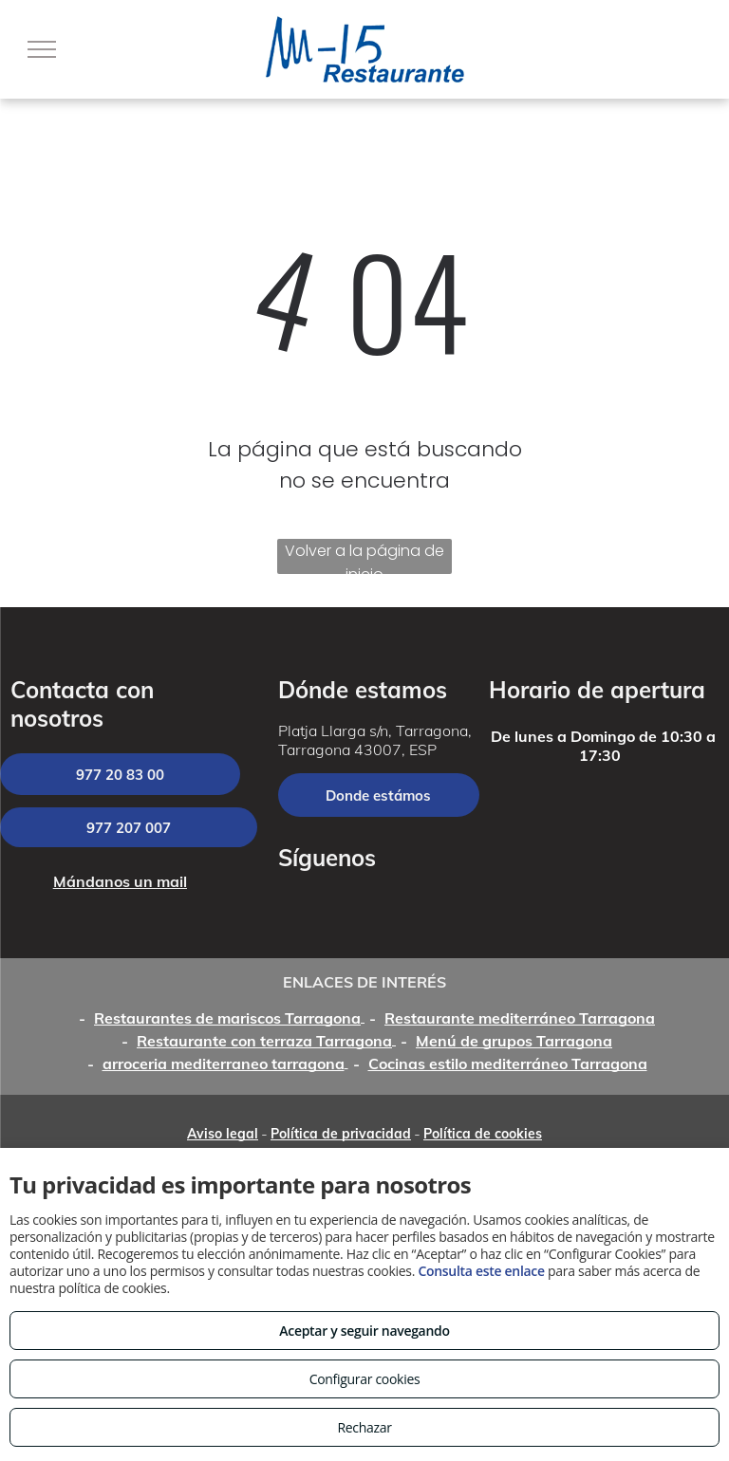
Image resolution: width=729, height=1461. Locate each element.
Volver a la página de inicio (364, 557)
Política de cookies (482, 1133)
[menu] (41, 49)
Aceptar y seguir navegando (364, 1331)
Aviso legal (222, 1133)
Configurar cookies (365, 1379)
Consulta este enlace (481, 1271)
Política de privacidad (341, 1133)
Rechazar (364, 1427)
